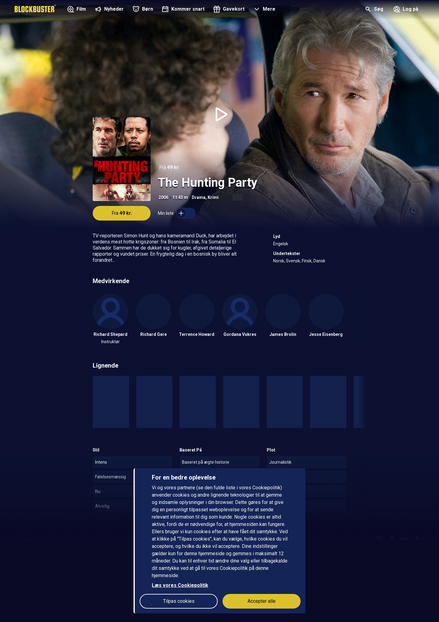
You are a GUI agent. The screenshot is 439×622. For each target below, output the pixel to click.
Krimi (213, 197)
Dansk (319, 260)
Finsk (307, 260)
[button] (263, 10)
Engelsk (280, 243)
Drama (198, 197)
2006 (163, 197)
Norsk (278, 260)
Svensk (293, 260)
